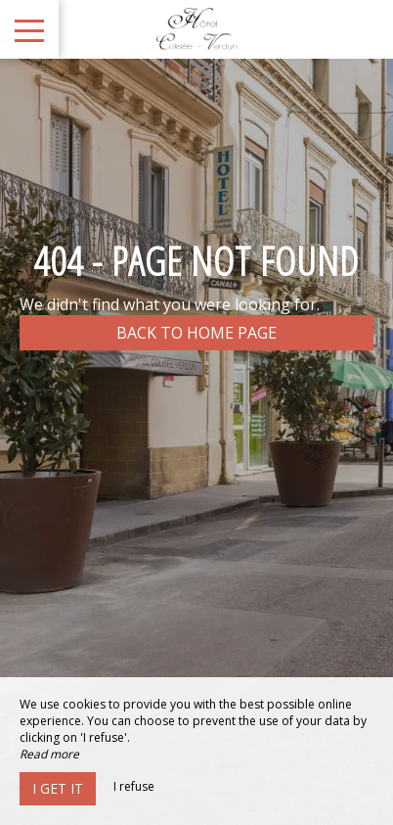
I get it (57, 788)
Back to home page (196, 333)
